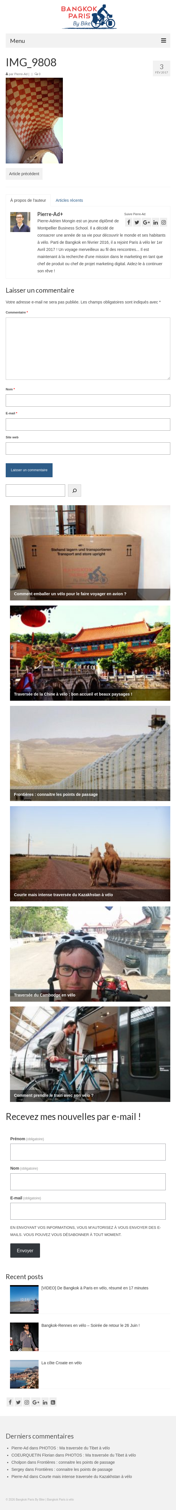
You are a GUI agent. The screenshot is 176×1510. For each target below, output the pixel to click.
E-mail (11, 413)
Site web (12, 437)
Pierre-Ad (20, 74)
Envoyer (25, 1250)
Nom (10, 389)
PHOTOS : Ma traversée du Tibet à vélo (74, 1448)
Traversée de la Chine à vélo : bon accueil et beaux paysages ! (73, 694)
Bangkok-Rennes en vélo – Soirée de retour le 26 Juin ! (90, 1325)
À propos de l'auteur (28, 200)
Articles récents (69, 200)
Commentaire (17, 312)
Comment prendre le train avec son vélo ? (54, 1095)
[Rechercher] (74, 490)
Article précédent (24, 173)
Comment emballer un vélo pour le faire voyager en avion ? (70, 594)
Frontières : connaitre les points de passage (56, 794)
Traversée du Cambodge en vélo (44, 995)
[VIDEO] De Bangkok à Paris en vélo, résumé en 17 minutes (94, 1288)
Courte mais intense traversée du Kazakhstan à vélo (63, 894)
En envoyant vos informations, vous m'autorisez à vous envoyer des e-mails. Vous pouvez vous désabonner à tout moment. (85, 1231)
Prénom (27, 1139)
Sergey (17, 1469)
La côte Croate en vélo (61, 1363)
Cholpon (18, 1462)
